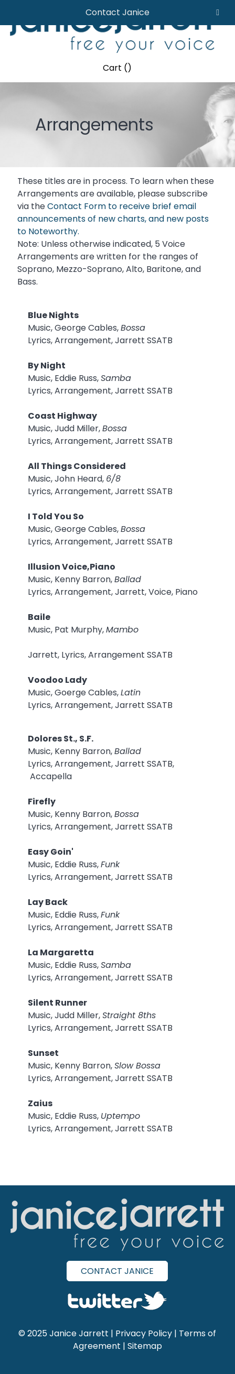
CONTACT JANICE (117, 1271)
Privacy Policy (143, 1333)
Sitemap (144, 1346)
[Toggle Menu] (218, 12)
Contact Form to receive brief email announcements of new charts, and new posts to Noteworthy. (113, 218)
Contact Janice (117, 12)
